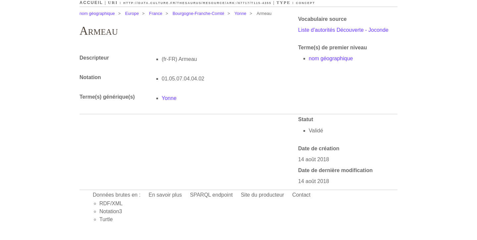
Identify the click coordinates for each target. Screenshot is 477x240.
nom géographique (97, 13)
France (155, 13)
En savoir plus (165, 195)
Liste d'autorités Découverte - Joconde (343, 30)
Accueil (91, 2)
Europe (132, 13)
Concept (305, 3)
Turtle (106, 219)
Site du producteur (262, 195)
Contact (301, 195)
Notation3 (110, 211)
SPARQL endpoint (211, 195)
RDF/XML (111, 203)
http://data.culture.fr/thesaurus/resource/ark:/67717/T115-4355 (197, 3)
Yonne (240, 13)
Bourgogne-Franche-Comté (198, 13)
